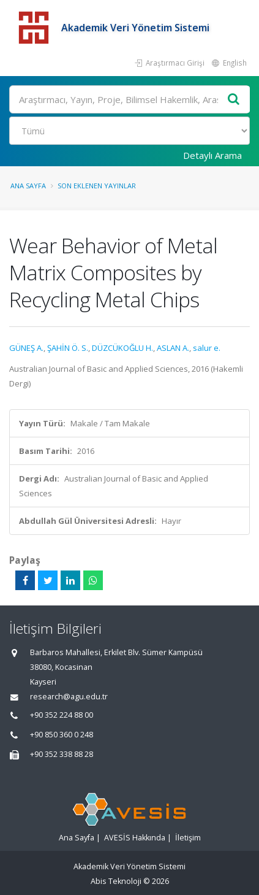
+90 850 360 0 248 (61, 734)
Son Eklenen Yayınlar (97, 185)
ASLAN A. (173, 347)
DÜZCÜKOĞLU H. (122, 347)
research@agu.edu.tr (69, 696)
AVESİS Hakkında (134, 837)
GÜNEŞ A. (26, 347)
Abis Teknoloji (116, 881)
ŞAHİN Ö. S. (67, 347)
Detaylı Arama (212, 155)
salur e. (206, 347)
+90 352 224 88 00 (61, 715)
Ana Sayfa (28, 185)
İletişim (188, 837)
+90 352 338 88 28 (61, 754)
